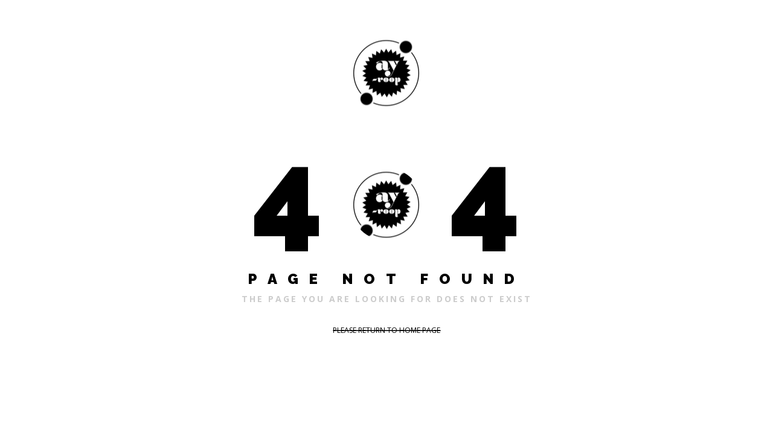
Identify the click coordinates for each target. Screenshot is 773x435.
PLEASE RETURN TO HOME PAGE (386, 330)
